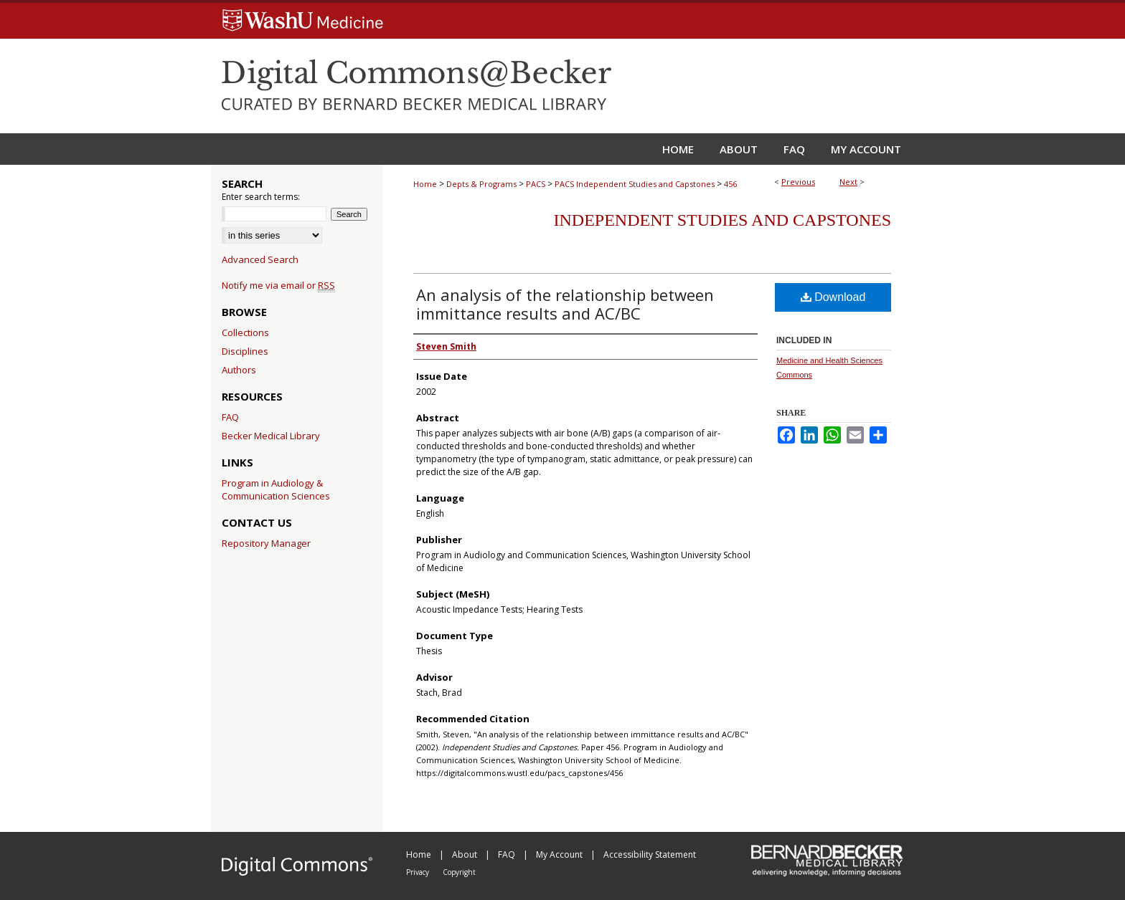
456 (730, 183)
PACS (535, 183)
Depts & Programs (481, 183)
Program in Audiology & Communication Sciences (276, 489)
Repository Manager (266, 543)
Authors (239, 369)
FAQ (230, 417)
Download (833, 297)
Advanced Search (260, 259)
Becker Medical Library (271, 435)
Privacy (418, 872)
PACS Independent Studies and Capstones (635, 183)
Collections (245, 332)
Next (848, 181)
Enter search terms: (261, 197)
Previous (798, 181)
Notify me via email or (278, 285)
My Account (560, 854)
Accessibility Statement (649, 854)
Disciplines (245, 351)
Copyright (459, 872)
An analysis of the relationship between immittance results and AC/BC (565, 304)
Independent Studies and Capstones (722, 220)
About (465, 854)
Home (425, 183)
